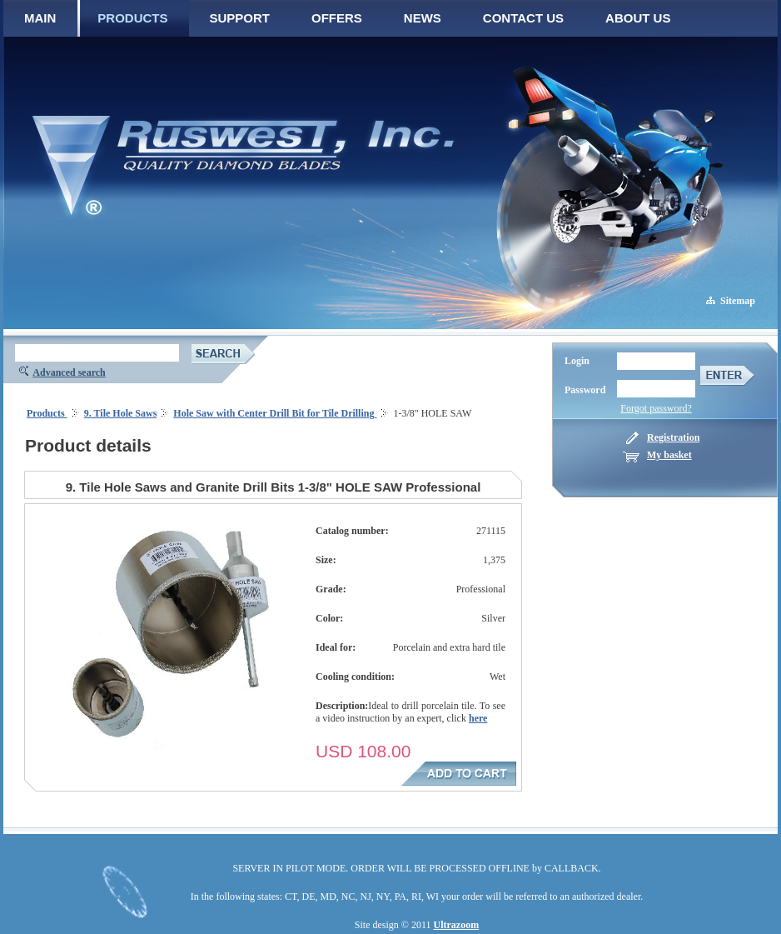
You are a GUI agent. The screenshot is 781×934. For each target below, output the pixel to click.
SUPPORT (240, 18)
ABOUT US (637, 18)
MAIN (40, 18)
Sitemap (737, 301)
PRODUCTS (132, 18)
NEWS (422, 18)
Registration (673, 437)
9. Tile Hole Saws (120, 413)
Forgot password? (655, 408)
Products (47, 413)
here (478, 718)
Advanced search (68, 372)
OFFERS (336, 18)
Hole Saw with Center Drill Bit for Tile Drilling (274, 413)
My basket (669, 455)
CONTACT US (523, 18)
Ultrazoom (457, 925)
